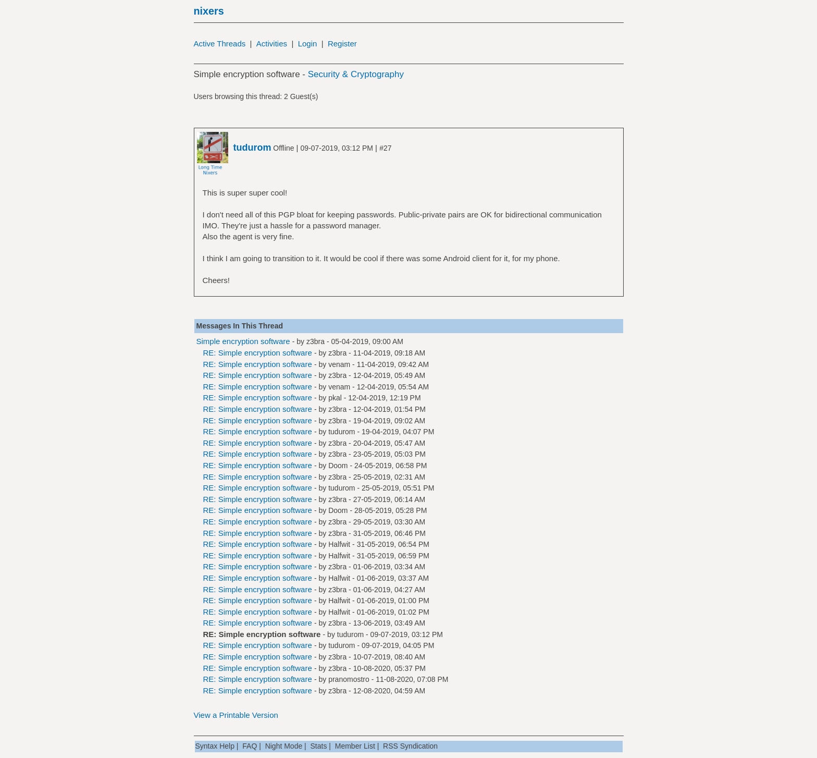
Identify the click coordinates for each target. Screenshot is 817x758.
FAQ (249, 746)
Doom (338, 465)
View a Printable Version (236, 715)
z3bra (315, 341)
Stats (319, 746)
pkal (335, 398)
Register (342, 43)
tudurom (341, 431)
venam (339, 364)
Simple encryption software (243, 341)
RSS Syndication (410, 746)
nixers (209, 11)
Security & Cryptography (356, 74)
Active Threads (220, 43)
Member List (355, 746)
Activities (271, 43)
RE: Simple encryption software (257, 352)
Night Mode (284, 746)
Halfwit (339, 544)
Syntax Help (214, 746)
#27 (385, 148)
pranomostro (348, 679)
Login (307, 43)
